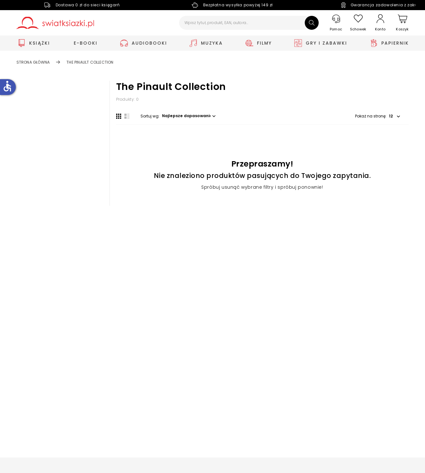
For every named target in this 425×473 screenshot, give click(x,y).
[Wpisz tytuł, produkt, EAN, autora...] (249, 23)
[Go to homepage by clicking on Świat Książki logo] (55, 23)
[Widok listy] (126, 116)
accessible (7, 86)
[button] (189, 116)
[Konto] (380, 22)
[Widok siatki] (118, 116)
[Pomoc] (336, 23)
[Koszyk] (402, 23)
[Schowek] (358, 23)
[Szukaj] (312, 23)
